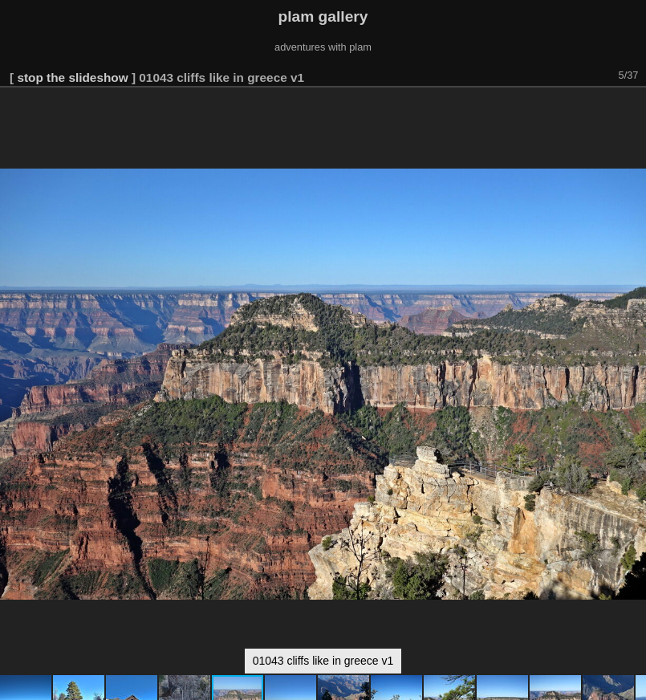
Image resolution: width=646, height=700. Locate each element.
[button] (631, 110)
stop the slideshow (72, 77)
